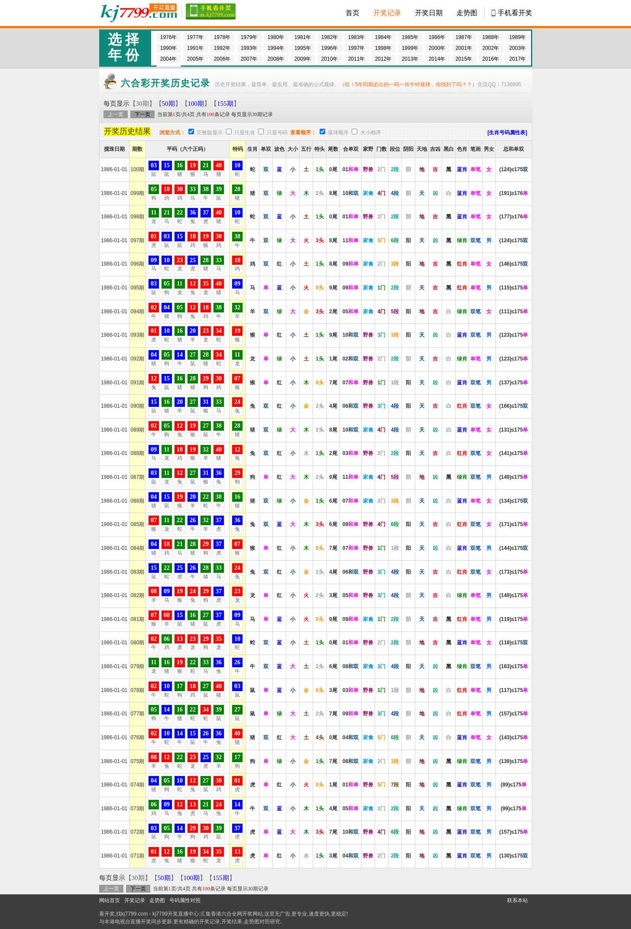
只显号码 (277, 133)
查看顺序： (303, 133)
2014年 (437, 59)
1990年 (168, 48)
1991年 (195, 48)
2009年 (302, 59)
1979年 (249, 37)
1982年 (329, 37)
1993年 (249, 48)
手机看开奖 (515, 12)
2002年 (490, 48)
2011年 (356, 59)
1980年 (276, 37)
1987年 (464, 37)
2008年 (276, 59)
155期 (225, 103)
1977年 (195, 37)
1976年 (168, 37)
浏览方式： (172, 133)
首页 (352, 12)
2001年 (464, 48)
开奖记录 (387, 12)
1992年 (222, 48)
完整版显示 (210, 133)
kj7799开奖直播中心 (175, 914)
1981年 (302, 37)
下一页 (142, 114)
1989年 (517, 37)
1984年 (383, 37)
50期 (168, 103)
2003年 (517, 48)
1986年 (437, 37)
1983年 (356, 37)
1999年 (410, 48)
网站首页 (109, 900)
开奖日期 (429, 12)
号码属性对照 (185, 900)
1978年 (222, 37)
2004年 (168, 59)
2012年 (383, 59)
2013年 (410, 59)
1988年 (490, 37)
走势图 (466, 12)
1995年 (302, 48)
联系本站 (517, 900)
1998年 (383, 48)
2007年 (249, 59)
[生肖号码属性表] (507, 133)
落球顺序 (338, 133)
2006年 (222, 59)
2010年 (329, 59)
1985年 (410, 37)
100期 (196, 103)
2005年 (195, 59)
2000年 (437, 48)
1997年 (356, 48)
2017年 (517, 59)
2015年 (464, 59)
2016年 (490, 59)
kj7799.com (134, 914)
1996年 (329, 48)
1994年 (276, 48)
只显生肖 (244, 133)
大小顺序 (370, 133)
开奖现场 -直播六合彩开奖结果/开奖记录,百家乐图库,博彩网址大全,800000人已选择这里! (138, 13)
